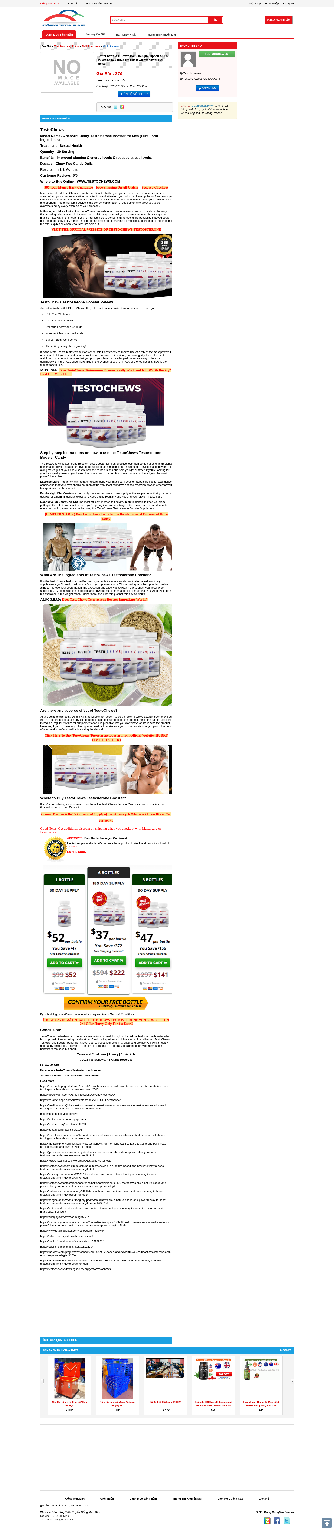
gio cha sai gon (78, 1505)
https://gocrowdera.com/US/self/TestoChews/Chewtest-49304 (77, 1094)
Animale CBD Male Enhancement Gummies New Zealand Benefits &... (213, 1405)
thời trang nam (91, 46)
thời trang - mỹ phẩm (66, 46)
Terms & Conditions (122, 1014)
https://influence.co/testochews (59, 1113)
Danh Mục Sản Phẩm (59, 34)
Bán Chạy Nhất (126, 34)
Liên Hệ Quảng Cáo (230, 1498)
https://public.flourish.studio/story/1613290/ (66, 1246)
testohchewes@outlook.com (201, 78)
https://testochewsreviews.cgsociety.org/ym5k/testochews (75, 1269)
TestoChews (52, 129)
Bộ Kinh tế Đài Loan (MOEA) (165, 1402)
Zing (122, 107)
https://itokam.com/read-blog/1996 (61, 1129)
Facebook (277, 1520)
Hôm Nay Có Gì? (94, 34)
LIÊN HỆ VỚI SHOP (134, 94)
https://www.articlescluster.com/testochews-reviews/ (72, 1230)
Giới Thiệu (107, 1498)
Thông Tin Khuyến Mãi (161, 34)
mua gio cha (59, 1505)
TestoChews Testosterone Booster (78, 1070)
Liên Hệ (264, 1498)
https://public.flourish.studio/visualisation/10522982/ (71, 1241)
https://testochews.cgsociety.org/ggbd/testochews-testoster (76, 1160)
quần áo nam (111, 46)
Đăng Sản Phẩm (278, 20)
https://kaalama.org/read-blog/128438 (63, 1124)
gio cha (44, 1505)
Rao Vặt (73, 3)
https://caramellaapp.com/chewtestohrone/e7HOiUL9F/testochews (81, 1100)
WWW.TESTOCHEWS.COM (98, 181)
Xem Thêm (285, 1350)
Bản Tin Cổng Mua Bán (100, 3)
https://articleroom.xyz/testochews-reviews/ (66, 1236)
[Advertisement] (106, 1300)
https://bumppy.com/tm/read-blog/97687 (64, 1217)
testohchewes (192, 73)
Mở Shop (255, 3)
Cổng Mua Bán (49, 3)
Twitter (115, 107)
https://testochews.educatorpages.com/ (64, 1119)
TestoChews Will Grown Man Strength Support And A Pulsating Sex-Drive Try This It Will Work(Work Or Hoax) (133, 59)
